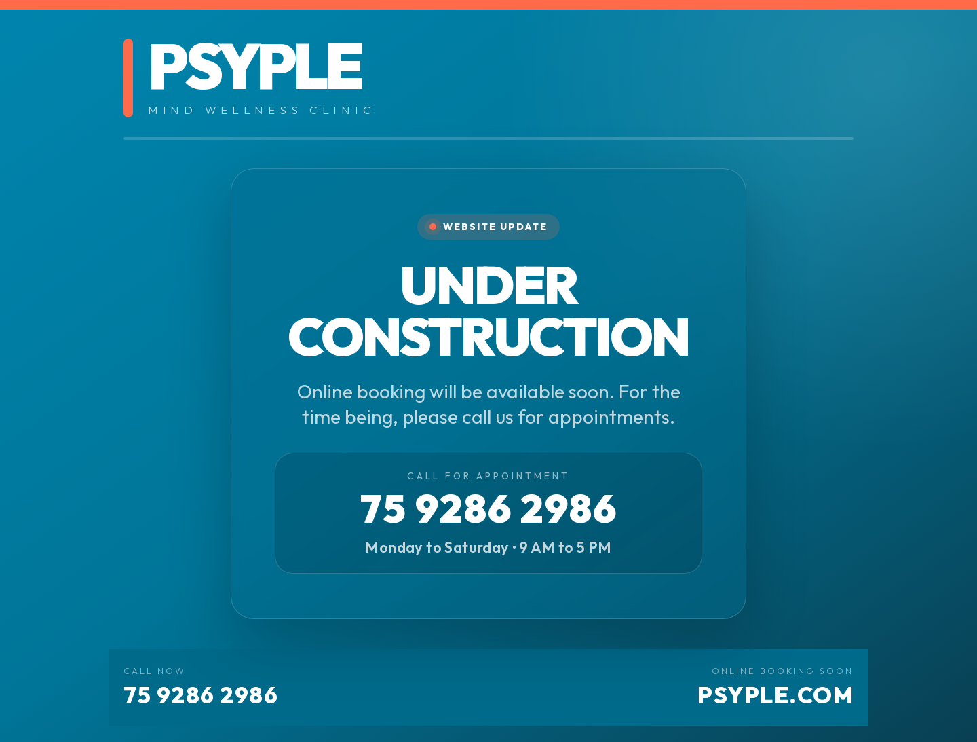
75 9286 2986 (488, 508)
